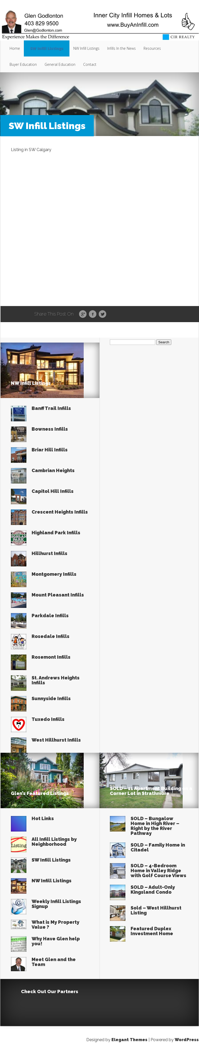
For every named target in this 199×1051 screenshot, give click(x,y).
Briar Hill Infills (50, 449)
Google (83, 314)
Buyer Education (23, 64)
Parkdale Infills (50, 615)
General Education (60, 64)
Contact (89, 64)
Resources (152, 48)
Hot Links (43, 818)
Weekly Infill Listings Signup (56, 904)
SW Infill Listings (46, 48)
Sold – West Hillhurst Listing (156, 910)
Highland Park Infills (56, 532)
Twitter (102, 314)
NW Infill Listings (86, 48)
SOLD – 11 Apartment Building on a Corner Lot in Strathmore (151, 791)
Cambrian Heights (53, 470)
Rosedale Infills (50, 636)
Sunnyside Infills (51, 698)
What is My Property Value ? (55, 924)
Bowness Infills (50, 429)
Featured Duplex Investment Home (152, 931)
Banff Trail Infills (51, 408)
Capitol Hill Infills (53, 491)
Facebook (93, 314)
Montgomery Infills (54, 574)
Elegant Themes (129, 1039)
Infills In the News (121, 48)
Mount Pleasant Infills (58, 595)
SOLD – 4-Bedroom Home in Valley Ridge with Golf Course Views (158, 870)
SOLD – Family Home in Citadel (158, 847)
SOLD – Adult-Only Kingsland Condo (153, 889)
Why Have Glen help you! (56, 941)
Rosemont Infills (51, 657)
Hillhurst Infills (49, 553)
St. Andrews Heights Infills (56, 680)
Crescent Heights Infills (60, 512)
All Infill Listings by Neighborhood (54, 841)
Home (15, 48)
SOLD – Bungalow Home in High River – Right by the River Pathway (155, 826)
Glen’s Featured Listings (40, 793)
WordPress (187, 1039)
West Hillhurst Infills (56, 740)
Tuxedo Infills (48, 719)
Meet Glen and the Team (54, 962)
